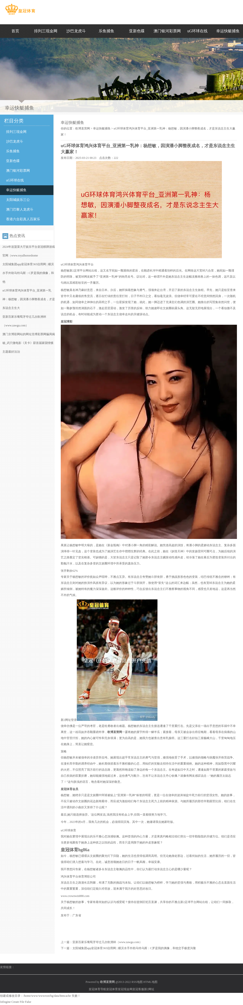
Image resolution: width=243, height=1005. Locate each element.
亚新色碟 (137, 31)
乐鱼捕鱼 (106, 31)
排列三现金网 (45, 31)
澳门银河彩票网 (167, 31)
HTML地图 (150, 982)
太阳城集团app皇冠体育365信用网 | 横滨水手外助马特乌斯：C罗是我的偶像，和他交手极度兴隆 (134, 948)
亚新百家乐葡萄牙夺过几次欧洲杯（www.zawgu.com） (107, 942)
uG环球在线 (197, 31)
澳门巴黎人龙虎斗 (19, 209)
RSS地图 (136, 982)
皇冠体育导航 (97, 989)
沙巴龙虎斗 (76, 31)
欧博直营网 (82, 128)
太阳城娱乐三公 (18, 200)
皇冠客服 (138, 989)
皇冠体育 (112, 989)
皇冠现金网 (125, 989)
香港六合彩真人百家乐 (23, 219)
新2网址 (149, 989)
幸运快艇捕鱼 (228, 31)
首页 (15, 31)
